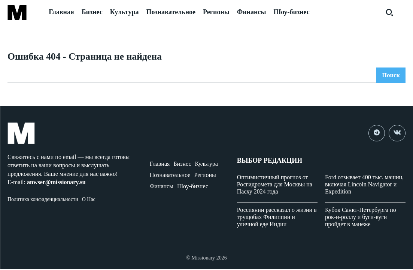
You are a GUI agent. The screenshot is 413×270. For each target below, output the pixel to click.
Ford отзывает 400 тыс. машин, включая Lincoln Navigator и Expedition (364, 185)
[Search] (390, 76)
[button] (389, 12)
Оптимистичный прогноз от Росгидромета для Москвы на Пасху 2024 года (274, 185)
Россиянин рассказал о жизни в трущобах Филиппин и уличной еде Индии (277, 218)
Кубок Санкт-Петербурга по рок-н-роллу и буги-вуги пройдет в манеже (360, 218)
